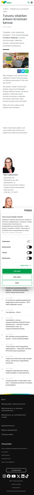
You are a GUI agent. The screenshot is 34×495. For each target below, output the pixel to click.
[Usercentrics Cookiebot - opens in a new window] (24, 210)
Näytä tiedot (24, 265)
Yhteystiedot (7, 434)
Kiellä (17, 283)
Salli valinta (17, 277)
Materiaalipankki (9, 430)
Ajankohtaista (8, 426)
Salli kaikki (17, 271)
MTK (4, 400)
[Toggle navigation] (31, 2)
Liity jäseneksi (16, 470)
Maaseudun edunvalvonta (13, 404)
